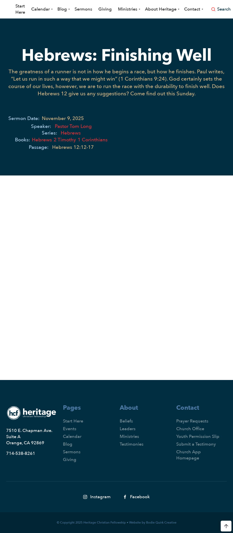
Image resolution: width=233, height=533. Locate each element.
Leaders (128, 429)
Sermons (83, 9)
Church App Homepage (188, 455)
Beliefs (126, 421)
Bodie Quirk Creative (161, 522)
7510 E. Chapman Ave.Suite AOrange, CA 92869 (29, 437)
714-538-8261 (20, 453)
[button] (41, 9)
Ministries (129, 436)
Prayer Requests (192, 421)
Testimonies (131, 444)
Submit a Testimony (196, 444)
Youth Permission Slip (197, 436)
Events (69, 429)
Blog (67, 444)
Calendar (72, 436)
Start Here (20, 9)
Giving (105, 9)
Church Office (190, 429)
